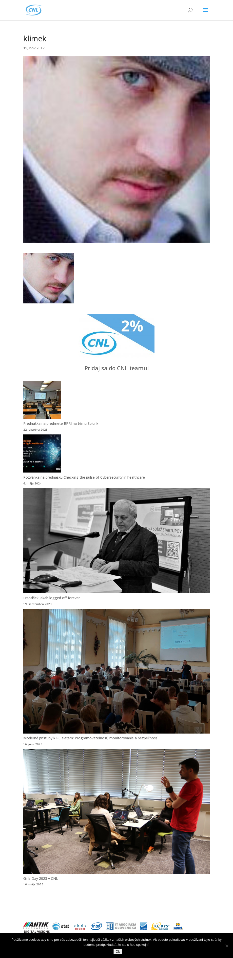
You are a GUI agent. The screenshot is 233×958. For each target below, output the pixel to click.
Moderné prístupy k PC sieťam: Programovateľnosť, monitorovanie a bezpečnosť (90, 738)
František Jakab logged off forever (51, 597)
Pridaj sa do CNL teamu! (117, 368)
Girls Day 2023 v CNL (40, 878)
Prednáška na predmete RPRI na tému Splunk (60, 423)
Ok (117, 951)
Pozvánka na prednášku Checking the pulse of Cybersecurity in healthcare (84, 477)
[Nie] (226, 945)
